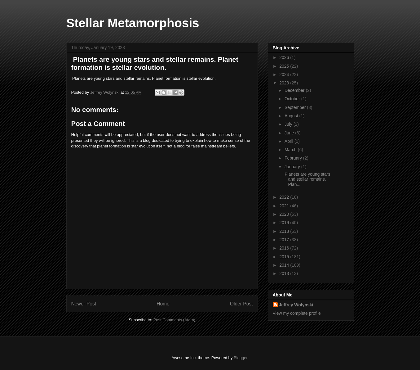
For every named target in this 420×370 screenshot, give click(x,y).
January (293, 166)
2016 (284, 248)
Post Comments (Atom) (174, 320)
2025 (284, 66)
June (290, 132)
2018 (284, 231)
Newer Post (83, 303)
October (293, 98)
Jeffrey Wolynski (296, 304)
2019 (284, 222)
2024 (284, 74)
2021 (284, 205)
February (294, 158)
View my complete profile (297, 313)
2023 (284, 82)
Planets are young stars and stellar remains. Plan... (306, 179)
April (289, 141)
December (295, 90)
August (292, 115)
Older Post (241, 303)
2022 (284, 197)
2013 (284, 273)
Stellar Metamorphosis (132, 23)
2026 (284, 57)
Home (163, 303)
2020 (284, 214)
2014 (284, 265)
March (291, 149)
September (296, 107)
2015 (284, 256)
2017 (284, 239)
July (289, 124)
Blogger (240, 357)
